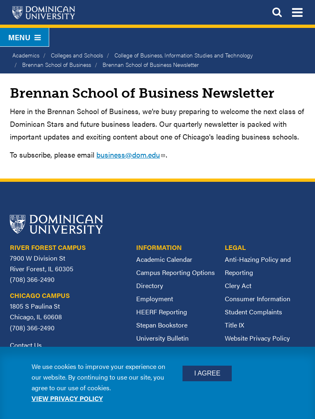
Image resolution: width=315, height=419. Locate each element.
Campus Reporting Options (175, 272)
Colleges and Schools (77, 55)
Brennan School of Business (56, 64)
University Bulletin (162, 338)
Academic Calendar (164, 259)
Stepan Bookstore (161, 325)
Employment (154, 298)
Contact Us (26, 345)
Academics (25, 55)
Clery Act (238, 285)
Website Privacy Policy (257, 338)
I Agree (207, 373)
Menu (24, 37)
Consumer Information (257, 298)
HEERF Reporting (161, 311)
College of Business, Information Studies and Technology (183, 55)
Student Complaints (253, 311)
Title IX (234, 325)
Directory (149, 285)
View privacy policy (67, 398)
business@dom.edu (131, 154)
